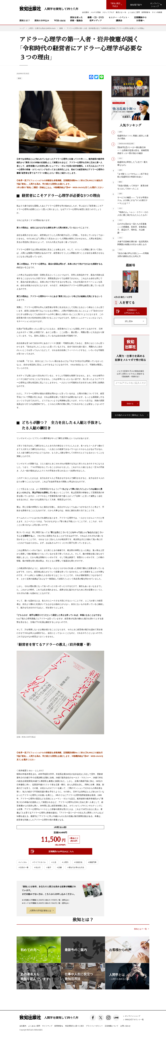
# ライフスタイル (39, 862)
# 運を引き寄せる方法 (76, 867)
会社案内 (22, 1026)
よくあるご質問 (34, 1026)
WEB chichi (59, 20)
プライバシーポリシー (94, 1026)
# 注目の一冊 (23, 867)
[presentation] (133, 393)
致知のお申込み (41, 20)
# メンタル (23, 862)
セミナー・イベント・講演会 (119, 19)
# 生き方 (37, 867)
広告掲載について (111, 1026)
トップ (22, 28)
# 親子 (48, 867)
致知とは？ (24, 20)
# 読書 (59, 867)
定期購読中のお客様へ (140, 19)
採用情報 (58, 1026)
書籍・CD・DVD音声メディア (95, 19)
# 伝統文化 (78, 862)
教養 (19, 78)
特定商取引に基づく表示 (74, 1026)
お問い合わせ (125, 1026)
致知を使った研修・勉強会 (76, 19)
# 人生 (53, 862)
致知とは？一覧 (140, 929)
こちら (48, 187)
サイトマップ (47, 1026)
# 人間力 (65, 862)
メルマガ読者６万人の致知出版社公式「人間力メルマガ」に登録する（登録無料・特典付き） (130, 374)
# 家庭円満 (92, 862)
